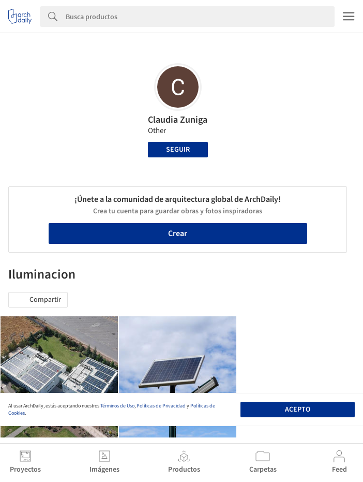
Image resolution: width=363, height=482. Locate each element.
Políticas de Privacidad (161, 406)
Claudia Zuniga (177, 119)
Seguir (178, 149)
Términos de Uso (117, 406)
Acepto (297, 409)
